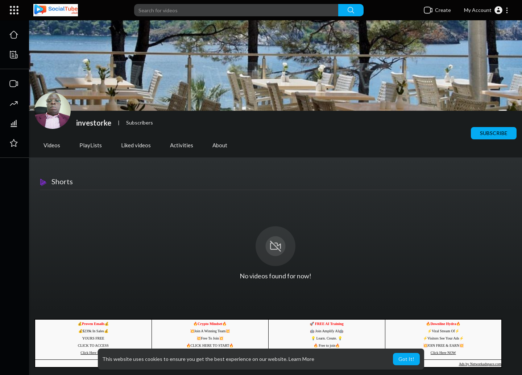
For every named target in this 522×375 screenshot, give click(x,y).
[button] (486, 10)
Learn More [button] (301, 359)
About (219, 145)
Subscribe (494, 133)
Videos (52, 145)
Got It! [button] (406, 359)
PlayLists (90, 145)
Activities (181, 145)
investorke (93, 122)
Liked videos (136, 145)
